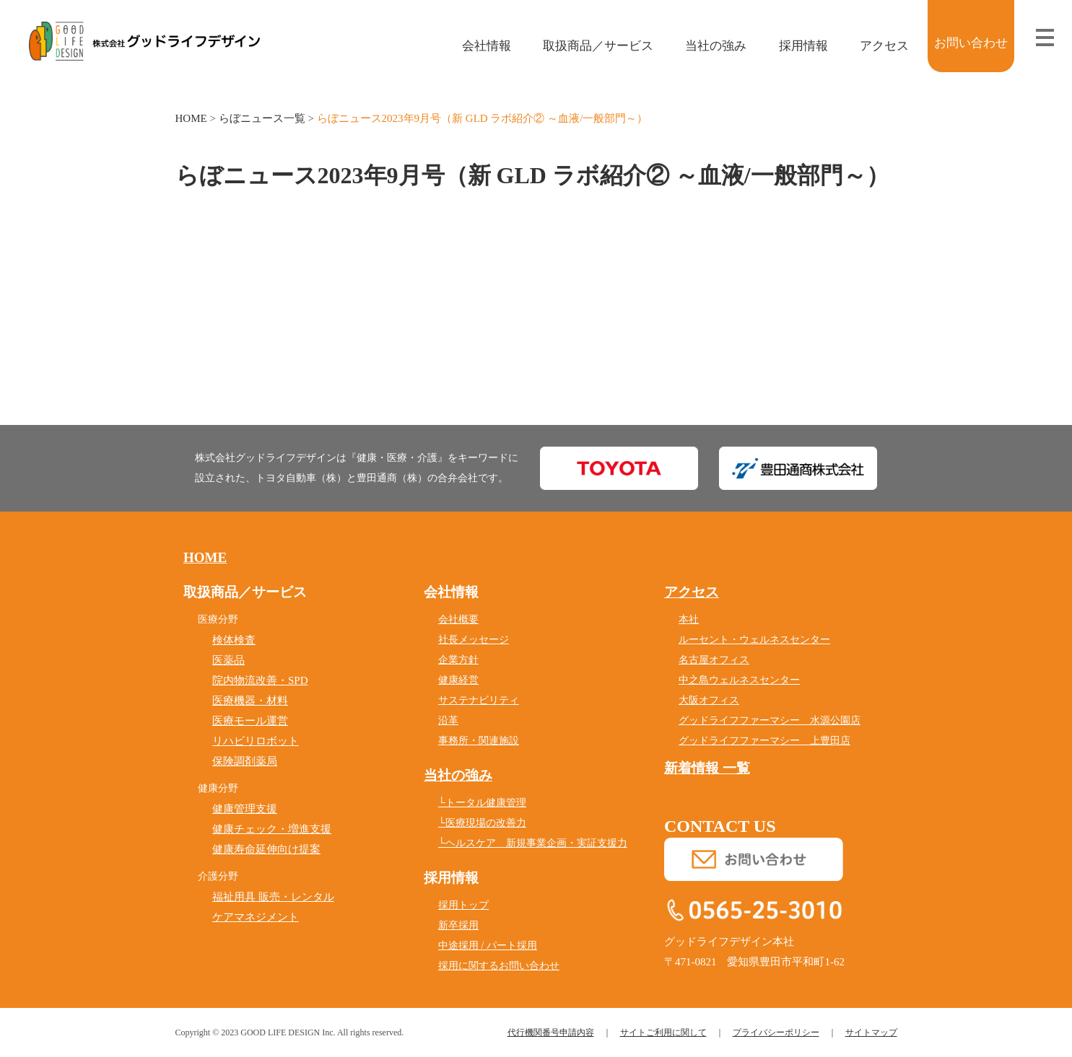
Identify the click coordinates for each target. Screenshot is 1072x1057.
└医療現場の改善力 (482, 822)
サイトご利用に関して (663, 1032)
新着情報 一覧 (707, 768)
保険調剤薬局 (244, 761)
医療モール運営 (250, 721)
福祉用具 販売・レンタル (273, 897)
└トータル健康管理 (482, 802)
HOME (191, 118)
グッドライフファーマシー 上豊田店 (764, 740)
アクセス (874, 46)
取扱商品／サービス (588, 46)
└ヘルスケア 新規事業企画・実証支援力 (532, 843)
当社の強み (706, 46)
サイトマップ (871, 1032)
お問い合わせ (971, 43)
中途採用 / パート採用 (487, 945)
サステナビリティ (478, 700)
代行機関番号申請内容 (550, 1032)
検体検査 (234, 640)
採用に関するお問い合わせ (498, 965)
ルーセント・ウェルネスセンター (754, 639)
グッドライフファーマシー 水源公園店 (769, 720)
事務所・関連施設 (478, 740)
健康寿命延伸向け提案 (266, 849)
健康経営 (458, 680)
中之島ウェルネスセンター (739, 680)
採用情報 (793, 46)
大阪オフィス (709, 700)
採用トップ (463, 905)
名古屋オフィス (714, 659)
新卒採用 (458, 925)
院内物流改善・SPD (260, 680)
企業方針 (458, 659)
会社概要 (458, 619)
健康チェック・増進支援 (271, 829)
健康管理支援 (244, 809)
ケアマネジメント (255, 917)
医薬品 (228, 660)
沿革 (448, 720)
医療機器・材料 (250, 700)
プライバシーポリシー (776, 1032)
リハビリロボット (255, 741)
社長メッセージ (473, 639)
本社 (689, 619)
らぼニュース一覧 (262, 118)
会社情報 (476, 46)
